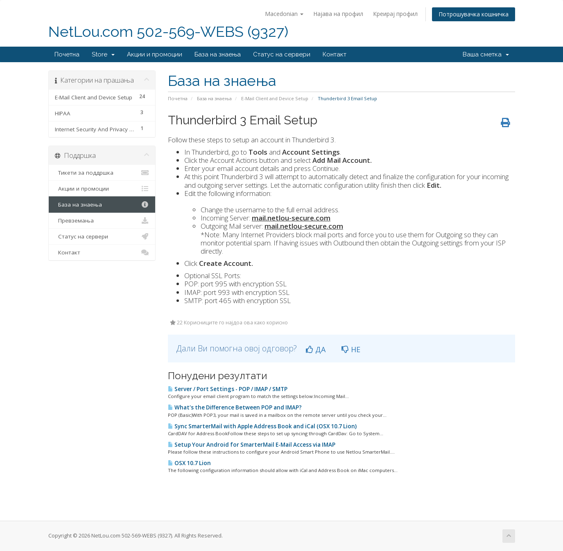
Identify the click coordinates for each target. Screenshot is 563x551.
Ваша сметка (486, 54)
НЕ (350, 349)
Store (103, 54)
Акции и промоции (154, 54)
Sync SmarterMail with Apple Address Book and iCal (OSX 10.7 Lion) (262, 426)
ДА (316, 349)
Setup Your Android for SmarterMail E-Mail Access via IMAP (251, 444)
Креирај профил (395, 14)
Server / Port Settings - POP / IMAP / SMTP (227, 389)
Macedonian (284, 14)
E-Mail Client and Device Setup (274, 98)
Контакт (334, 54)
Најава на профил (338, 14)
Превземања (102, 220)
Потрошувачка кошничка (474, 14)
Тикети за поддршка (102, 173)
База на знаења (217, 54)
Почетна (66, 54)
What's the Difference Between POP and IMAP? (235, 407)
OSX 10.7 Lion (189, 463)
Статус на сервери (281, 54)
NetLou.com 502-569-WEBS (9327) (168, 31)
